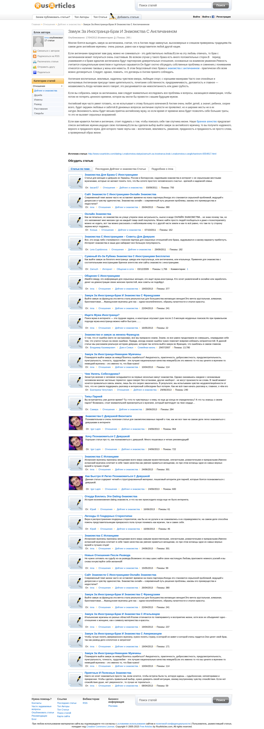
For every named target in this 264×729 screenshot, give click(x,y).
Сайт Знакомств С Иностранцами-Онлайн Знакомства (120, 194)
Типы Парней (94, 396)
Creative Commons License (100, 726)
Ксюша (93, 230)
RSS (85, 703)
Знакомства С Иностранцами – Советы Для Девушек (120, 236)
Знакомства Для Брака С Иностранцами (111, 174)
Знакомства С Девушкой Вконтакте (108, 416)
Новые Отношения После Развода (107, 555)
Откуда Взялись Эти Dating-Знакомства (111, 496)
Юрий (93, 509)
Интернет (107, 269)
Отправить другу (46, 67)
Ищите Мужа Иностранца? (102, 315)
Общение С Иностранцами (102, 275)
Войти (196, 16)
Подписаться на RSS (49, 56)
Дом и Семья (126, 347)
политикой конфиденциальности (173, 723)
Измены (38, 99)
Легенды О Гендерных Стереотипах (108, 516)
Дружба (38, 95)
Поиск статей (64, 713)
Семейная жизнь (146, 347)
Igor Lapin (96, 429)
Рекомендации (39, 716)
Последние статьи (67, 703)
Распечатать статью (48, 61)
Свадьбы (39, 113)
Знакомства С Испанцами (102, 456)
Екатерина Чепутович (101, 390)
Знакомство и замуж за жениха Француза (112, 334)
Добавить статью (128, 17)
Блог (34, 719)
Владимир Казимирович (102, 347)
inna (92, 207)
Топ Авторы (81, 17)
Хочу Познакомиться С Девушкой (107, 436)
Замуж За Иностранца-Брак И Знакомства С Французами (122, 295)
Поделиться (44, 72)
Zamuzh (94, 269)
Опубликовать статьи (43, 712)
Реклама (113, 706)
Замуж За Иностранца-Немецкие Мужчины (113, 354)
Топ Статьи (100, 17)
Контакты (37, 703)
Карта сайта (63, 716)
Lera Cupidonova (98, 249)
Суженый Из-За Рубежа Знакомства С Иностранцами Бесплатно (127, 256)
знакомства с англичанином (183, 68)
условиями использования (131, 723)
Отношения (49, 24)
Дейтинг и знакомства (69, 24)
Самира (94, 409)
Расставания (41, 109)
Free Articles (146, 726)
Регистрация (224, 16)
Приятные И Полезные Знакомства (108, 672)
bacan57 (94, 187)
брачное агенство (207, 121)
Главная (36, 24)
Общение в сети (125, 269)
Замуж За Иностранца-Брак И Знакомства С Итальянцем (122, 614)
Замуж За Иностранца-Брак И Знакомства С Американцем (123, 633)
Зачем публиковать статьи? (53, 17)
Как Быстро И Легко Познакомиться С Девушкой (117, 476)
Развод (38, 104)
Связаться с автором (49, 51)
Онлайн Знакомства (98, 214)
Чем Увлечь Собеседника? (102, 373)
